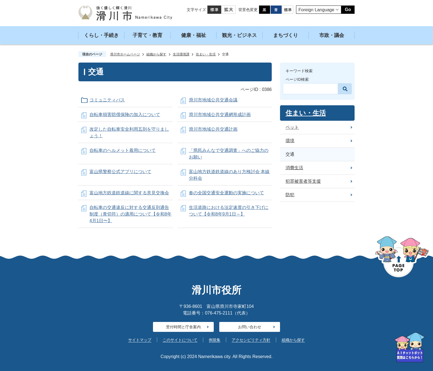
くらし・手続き (101, 35)
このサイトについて (180, 340)
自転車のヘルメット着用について (122, 150)
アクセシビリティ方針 (251, 340)
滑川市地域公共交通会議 (213, 100)
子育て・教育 (147, 35)
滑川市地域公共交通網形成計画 (220, 114)
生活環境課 (181, 54)
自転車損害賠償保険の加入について (124, 114)
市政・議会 (331, 35)
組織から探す (156, 54)
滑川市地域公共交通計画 (213, 129)
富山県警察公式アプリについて (120, 171)
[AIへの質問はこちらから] (409, 347)
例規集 (214, 340)
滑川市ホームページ (125, 54)
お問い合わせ (249, 327)
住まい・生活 (206, 54)
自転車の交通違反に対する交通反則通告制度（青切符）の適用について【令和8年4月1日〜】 (130, 214)
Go (348, 9)
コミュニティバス (107, 100)
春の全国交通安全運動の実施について (226, 192)
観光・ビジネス (239, 35)
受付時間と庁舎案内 (183, 327)
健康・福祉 (193, 35)
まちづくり (285, 35)
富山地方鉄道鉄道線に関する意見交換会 (129, 192)
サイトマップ (139, 340)
